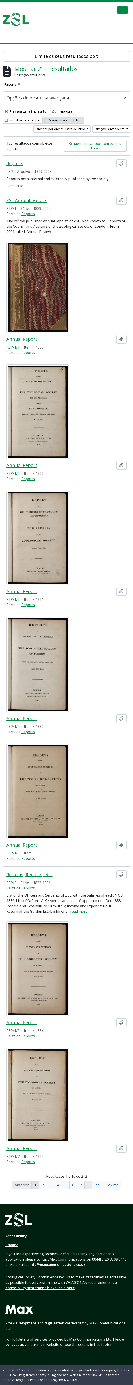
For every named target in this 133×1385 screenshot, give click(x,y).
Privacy (11, 1244)
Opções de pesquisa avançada (37, 98)
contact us (14, 1344)
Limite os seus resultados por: (66, 56)
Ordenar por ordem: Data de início (61, 129)
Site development (21, 1323)
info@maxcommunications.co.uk (57, 1264)
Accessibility (16, 1236)
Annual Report (21, 339)
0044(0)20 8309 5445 (109, 1259)
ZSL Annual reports (26, 200)
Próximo (111, 1185)
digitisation (54, 1323)
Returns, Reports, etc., (29, 874)
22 (97, 1185)
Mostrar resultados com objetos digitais (95, 145)
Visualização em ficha (23, 120)
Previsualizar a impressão (25, 111)
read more (79, 911)
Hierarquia (62, 111)
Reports (14, 163)
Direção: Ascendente (110, 129)
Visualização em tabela (63, 120)
